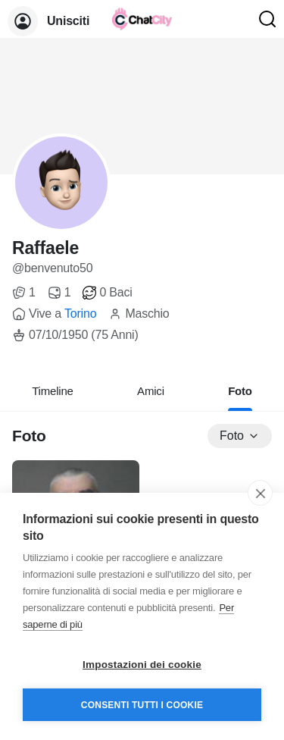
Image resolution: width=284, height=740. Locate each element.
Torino (80, 313)
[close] (260, 493)
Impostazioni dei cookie (142, 664)
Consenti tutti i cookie (142, 705)
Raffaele (45, 248)
